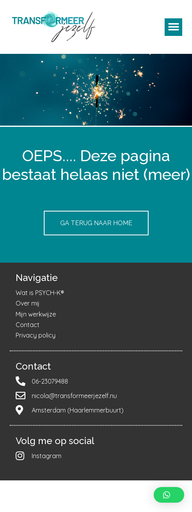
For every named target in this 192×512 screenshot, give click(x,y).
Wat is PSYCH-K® (40, 293)
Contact (27, 325)
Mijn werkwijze (36, 314)
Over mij (27, 303)
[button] (173, 27)
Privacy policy (36, 335)
